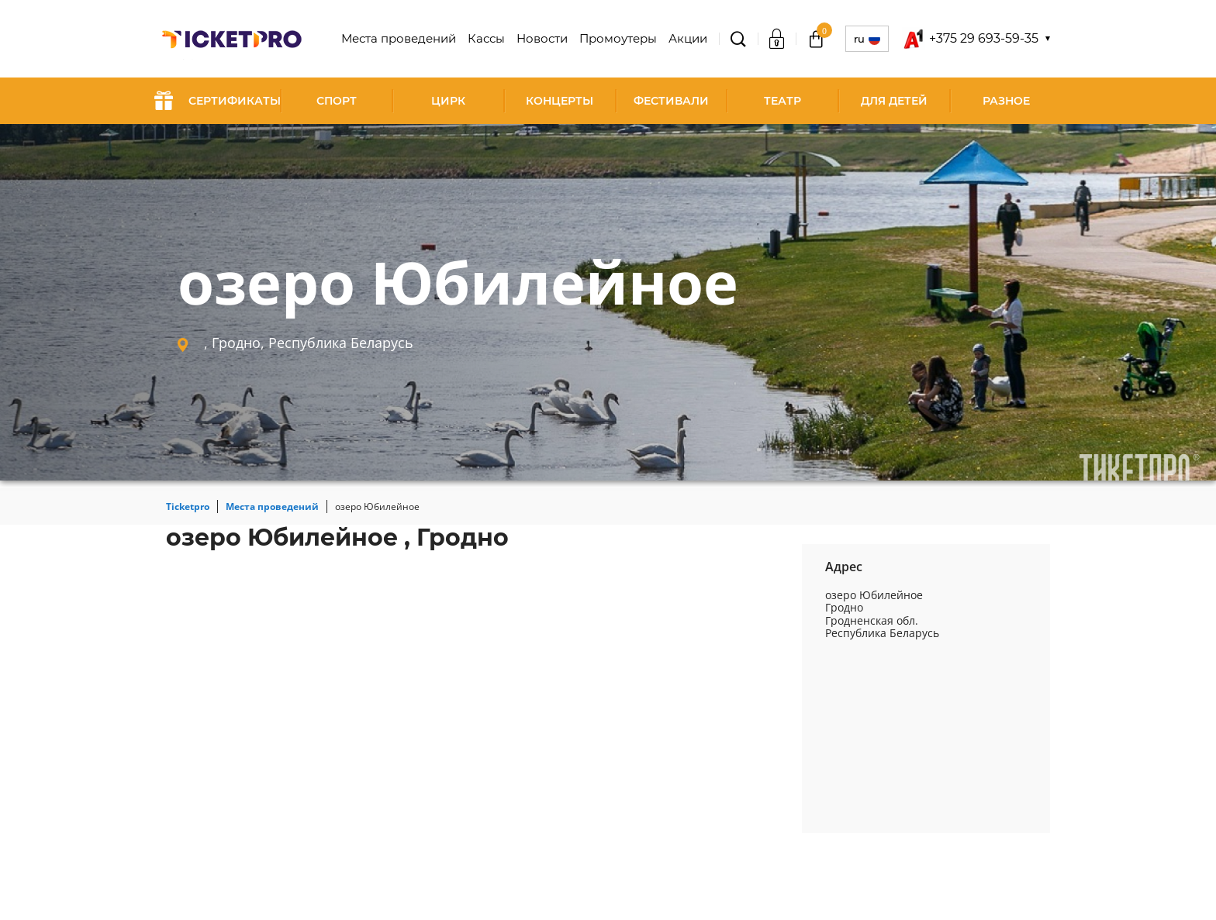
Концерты (559, 101)
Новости (547, 39)
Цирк (448, 101)
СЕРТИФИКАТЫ (217, 100)
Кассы (493, 39)
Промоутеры (621, 39)
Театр (782, 101)
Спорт (336, 101)
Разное (1006, 101)
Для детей (894, 101)
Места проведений (409, 39)
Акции (688, 39)
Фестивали (671, 101)
